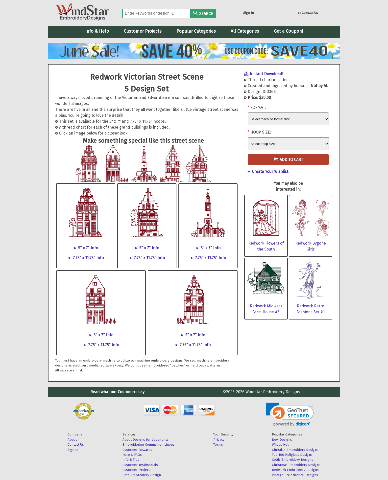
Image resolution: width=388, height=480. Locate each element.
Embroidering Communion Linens (148, 444)
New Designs (282, 439)
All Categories (245, 31)
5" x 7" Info (88, 248)
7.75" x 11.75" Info (88, 257)
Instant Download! (266, 73)
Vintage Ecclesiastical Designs (295, 475)
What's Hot (280, 444)
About (72, 439)
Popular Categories (196, 31)
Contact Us (308, 13)
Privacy (218, 439)
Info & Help (97, 31)
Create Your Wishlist (270, 171)
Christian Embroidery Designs (295, 450)
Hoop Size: (260, 132)
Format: (258, 107)
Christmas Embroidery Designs (296, 465)
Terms (218, 444)
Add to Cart (288, 159)
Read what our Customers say (117, 391)
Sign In (248, 13)
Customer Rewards (137, 450)
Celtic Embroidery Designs (292, 459)
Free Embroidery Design (141, 475)
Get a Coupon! (288, 31)
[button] (290, 414)
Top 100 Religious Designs (292, 455)
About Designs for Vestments (145, 439)
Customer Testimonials (140, 465)
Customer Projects (143, 31)
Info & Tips (130, 459)
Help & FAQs (132, 455)
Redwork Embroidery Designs (295, 470)
